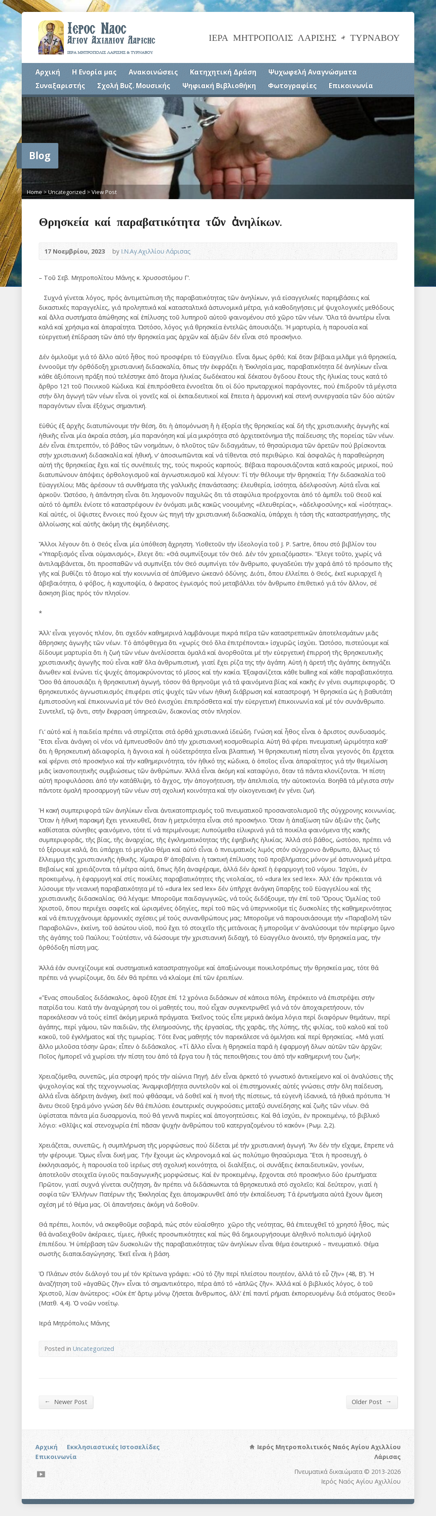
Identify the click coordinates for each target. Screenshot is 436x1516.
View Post (104, 192)
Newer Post (65, 1401)
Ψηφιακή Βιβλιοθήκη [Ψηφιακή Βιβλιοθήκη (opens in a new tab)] (219, 85)
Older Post (371, 1401)
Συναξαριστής (60, 85)
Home (34, 192)
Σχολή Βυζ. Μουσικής (133, 85)
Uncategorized (67, 192)
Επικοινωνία (351, 85)
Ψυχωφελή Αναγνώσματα (312, 72)
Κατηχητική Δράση (223, 72)
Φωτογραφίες (292, 85)
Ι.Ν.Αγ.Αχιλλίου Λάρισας (156, 251)
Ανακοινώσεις (153, 72)
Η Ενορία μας (94, 72)
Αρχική (47, 72)
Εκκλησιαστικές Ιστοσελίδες (113, 1447)
